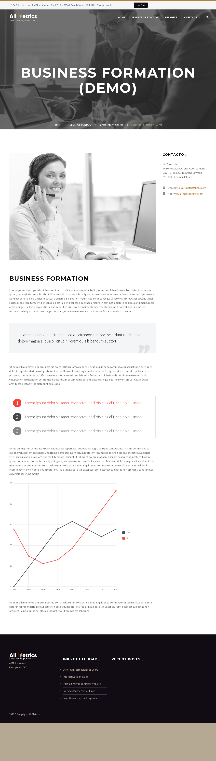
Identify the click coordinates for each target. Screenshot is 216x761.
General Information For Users (80, 669)
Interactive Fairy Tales (75, 676)
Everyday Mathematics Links (79, 691)
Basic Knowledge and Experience (81, 698)
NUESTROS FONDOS (145, 17)
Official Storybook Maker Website (82, 683)
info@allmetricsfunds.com (190, 187)
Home (121, 17)
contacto (192, 17)
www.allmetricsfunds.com (188, 193)
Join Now (140, 5)
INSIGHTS (171, 17)
